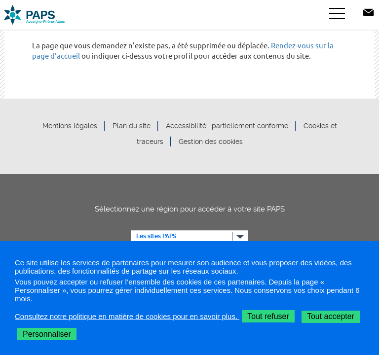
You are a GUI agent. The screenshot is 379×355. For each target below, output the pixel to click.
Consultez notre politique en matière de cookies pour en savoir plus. (127, 316)
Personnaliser (47, 334)
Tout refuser (268, 316)
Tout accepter (330, 316)
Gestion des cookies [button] (211, 141)
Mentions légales (69, 126)
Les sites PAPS (156, 236)
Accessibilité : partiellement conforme (227, 126)
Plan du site (132, 126)
